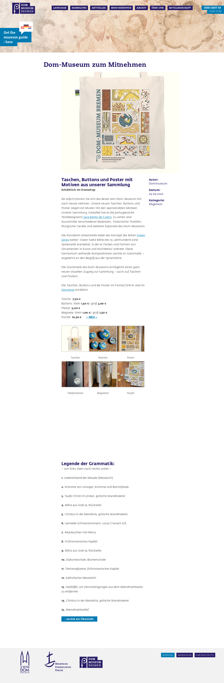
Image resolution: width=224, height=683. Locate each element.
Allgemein (155, 204)
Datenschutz (205, 655)
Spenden (167, 655)
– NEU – (92, 317)
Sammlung (79, 7)
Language (59, 7)
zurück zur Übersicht (80, 619)
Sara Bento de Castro (97, 217)
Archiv (141, 7)
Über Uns (158, 7)
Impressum (185, 655)
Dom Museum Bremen (23, 8)
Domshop (68, 289)
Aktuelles (99, 7)
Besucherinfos (121, 7)
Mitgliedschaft (180, 7)
